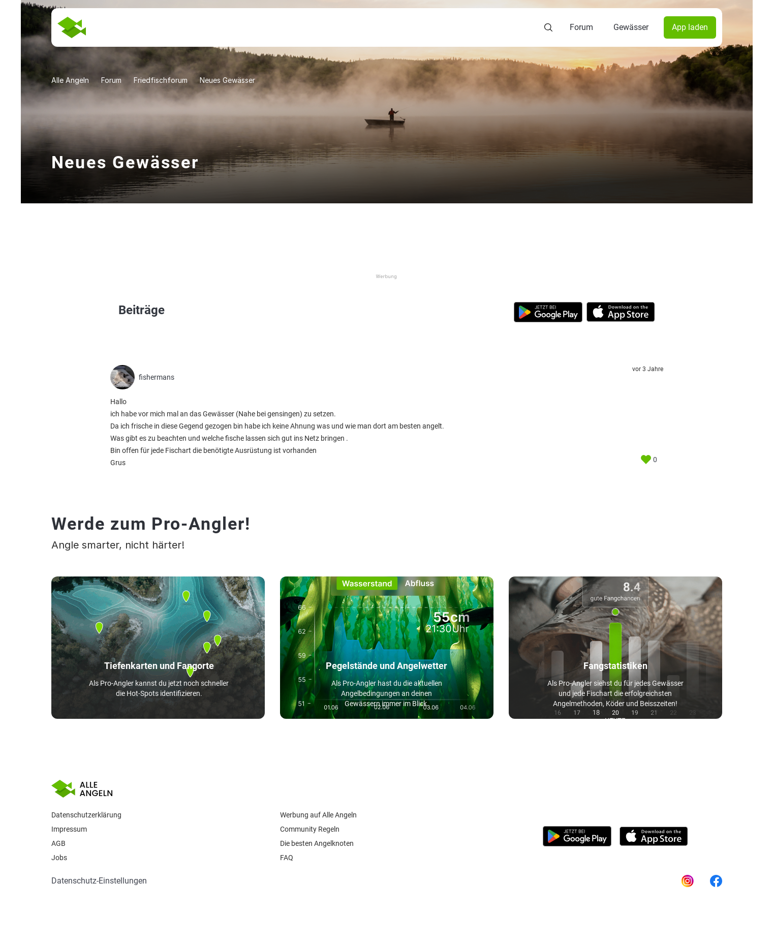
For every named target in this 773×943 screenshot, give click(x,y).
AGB (58, 843)
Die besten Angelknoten (317, 843)
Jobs (59, 858)
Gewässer (630, 27)
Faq (286, 858)
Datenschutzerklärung (86, 815)
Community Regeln (309, 829)
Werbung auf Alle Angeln (318, 815)
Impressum (69, 829)
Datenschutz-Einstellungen (99, 881)
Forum (581, 27)
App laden (690, 27)
